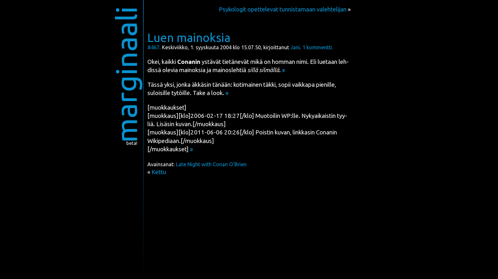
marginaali (126, 74)
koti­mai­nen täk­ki (254, 84)
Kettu (158, 172)
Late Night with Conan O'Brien (211, 164)
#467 (153, 47)
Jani (295, 47)
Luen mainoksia (189, 37)
